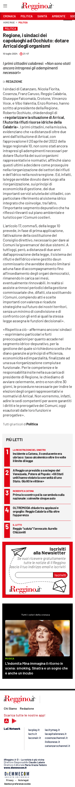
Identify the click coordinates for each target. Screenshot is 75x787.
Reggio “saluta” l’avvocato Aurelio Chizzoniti (35, 530)
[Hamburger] (5, 6)
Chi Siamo (10, 708)
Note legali (23, 780)
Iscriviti (60, 575)
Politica (23, 22)
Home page (9, 22)
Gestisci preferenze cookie (17, 783)
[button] (67, 24)
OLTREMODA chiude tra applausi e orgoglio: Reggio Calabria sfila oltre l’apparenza (36, 511)
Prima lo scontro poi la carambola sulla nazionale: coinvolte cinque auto (38, 496)
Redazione (27, 708)
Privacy (10, 780)
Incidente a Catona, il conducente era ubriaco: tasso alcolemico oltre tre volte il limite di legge (39, 457)
